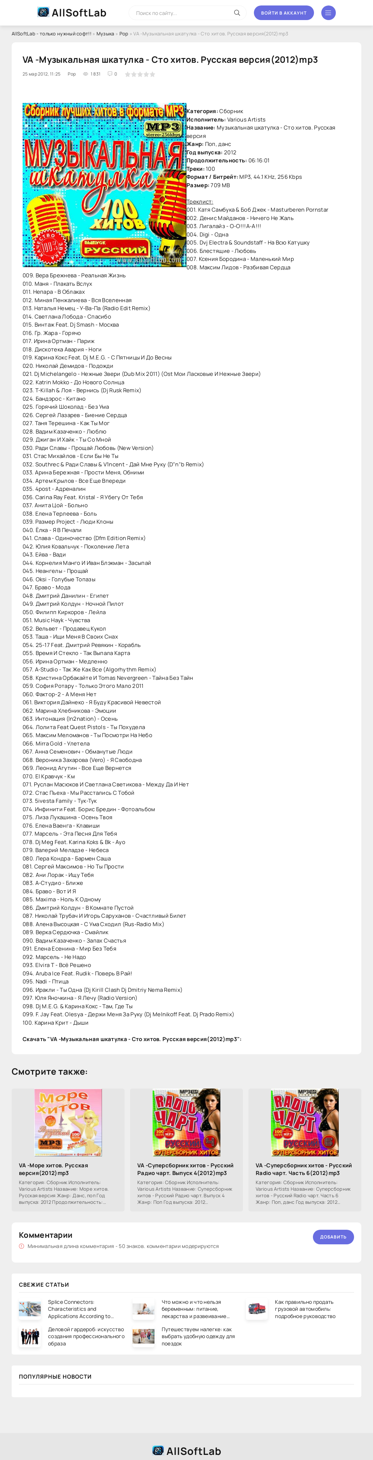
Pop (124, 33)
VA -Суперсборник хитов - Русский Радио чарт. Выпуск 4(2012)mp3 (185, 1169)
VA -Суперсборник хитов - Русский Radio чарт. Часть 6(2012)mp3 (304, 1169)
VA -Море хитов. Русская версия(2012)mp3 (53, 1169)
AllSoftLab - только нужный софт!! (51, 33)
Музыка (105, 33)
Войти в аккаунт (284, 13)
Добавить (333, 1237)
